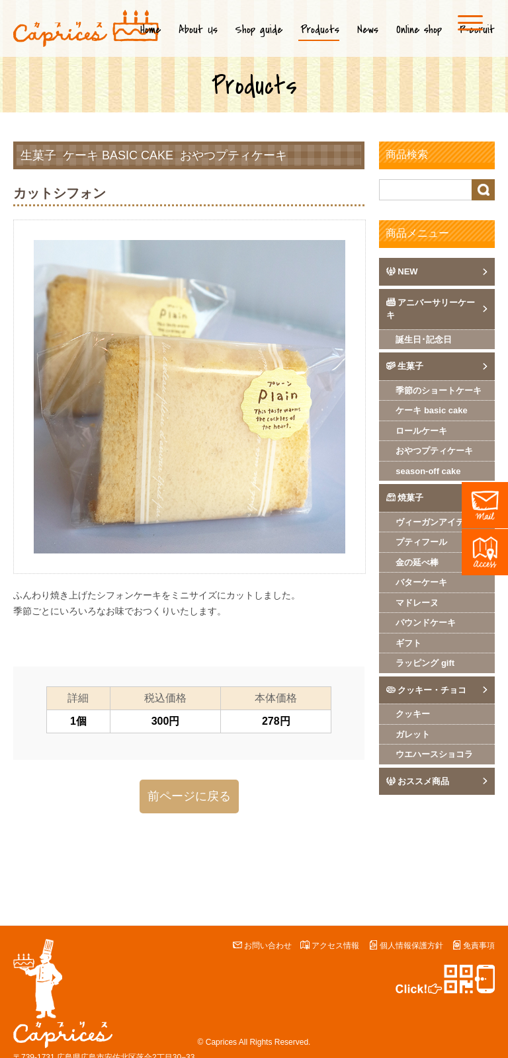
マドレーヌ (417, 603)
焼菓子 (410, 498)
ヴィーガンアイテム (434, 522)
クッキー (413, 714)
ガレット (413, 734)
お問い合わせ (268, 945)
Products (319, 30)
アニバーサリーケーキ (430, 309)
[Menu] (470, 22)
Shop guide (258, 30)
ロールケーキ (421, 431)
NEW (407, 271)
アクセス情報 (335, 945)
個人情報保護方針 (411, 945)
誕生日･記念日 (424, 340)
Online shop (419, 30)
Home (150, 30)
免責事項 (479, 945)
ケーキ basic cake (118, 155)
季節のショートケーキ (439, 390)
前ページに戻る (189, 796)
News (367, 30)
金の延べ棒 (417, 562)
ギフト (408, 643)
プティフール (421, 542)
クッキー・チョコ (432, 690)
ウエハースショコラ (434, 754)
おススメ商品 (423, 781)
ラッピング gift (425, 663)
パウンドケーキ (426, 623)
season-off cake (428, 471)
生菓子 (38, 155)
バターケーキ (421, 582)
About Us (198, 30)
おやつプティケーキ (233, 155)
